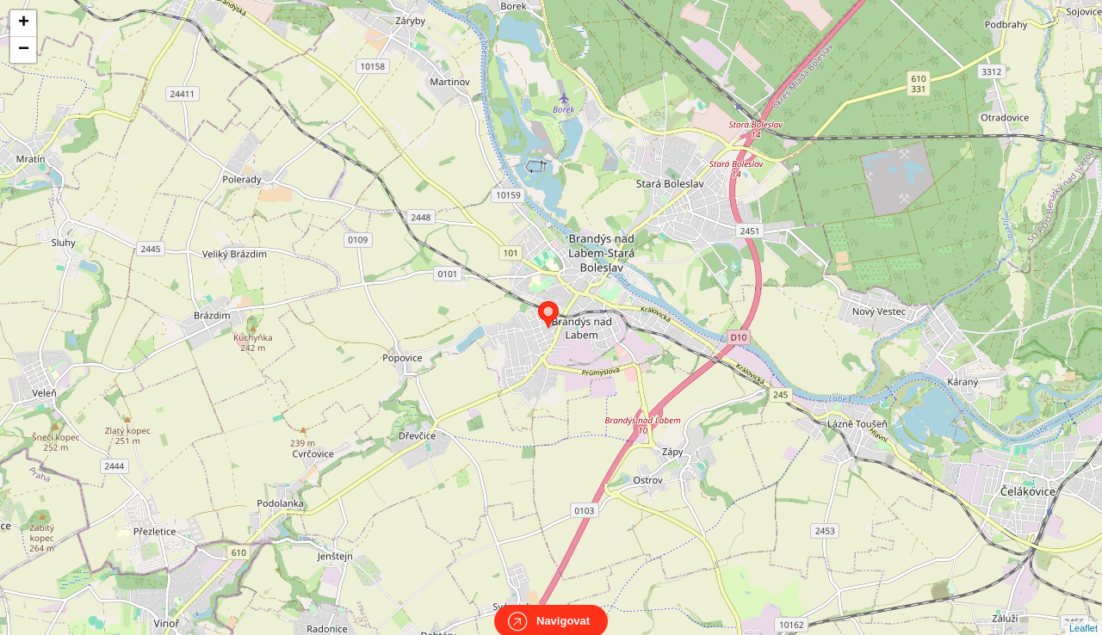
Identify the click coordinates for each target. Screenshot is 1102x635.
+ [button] (23, 23)
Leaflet (1083, 612)
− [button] (23, 50)
